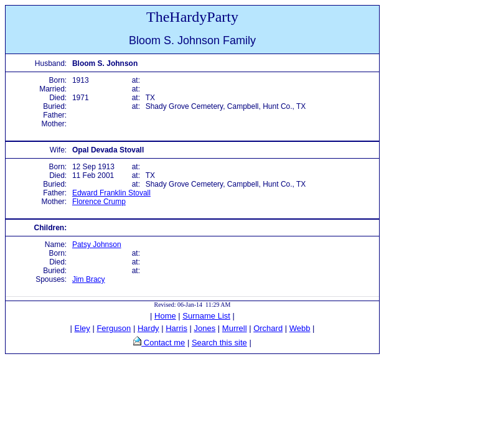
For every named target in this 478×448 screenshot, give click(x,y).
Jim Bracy (88, 279)
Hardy (148, 328)
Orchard (268, 328)
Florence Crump (99, 201)
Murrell (234, 328)
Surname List (206, 315)
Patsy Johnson (96, 244)
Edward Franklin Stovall (111, 193)
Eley (82, 328)
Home (165, 315)
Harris (176, 328)
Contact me (163, 342)
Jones (205, 328)
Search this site (219, 342)
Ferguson (113, 328)
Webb (300, 328)
